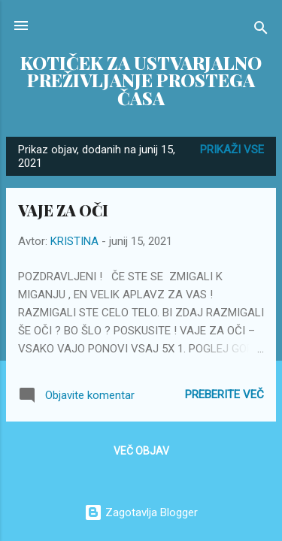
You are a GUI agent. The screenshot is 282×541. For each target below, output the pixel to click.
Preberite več (224, 394)
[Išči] (261, 30)
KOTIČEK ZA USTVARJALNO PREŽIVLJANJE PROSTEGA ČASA (141, 80)
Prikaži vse (232, 149)
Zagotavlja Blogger (141, 512)
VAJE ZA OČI (63, 210)
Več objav (141, 451)
